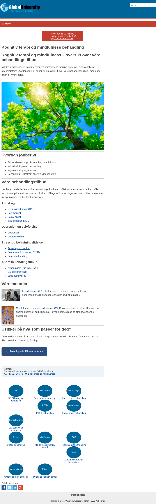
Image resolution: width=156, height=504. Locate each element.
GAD (74, 452)
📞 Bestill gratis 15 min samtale (24, 351)
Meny (8, 23)
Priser (45, 469)
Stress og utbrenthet (19, 248)
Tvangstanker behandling (74, 445)
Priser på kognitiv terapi (45, 477)
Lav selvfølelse (16, 236)
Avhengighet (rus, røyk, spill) (23, 268)
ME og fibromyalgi (17, 272)
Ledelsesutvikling (17, 275)
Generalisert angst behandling (74, 460)
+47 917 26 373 (15, 374)
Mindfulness (44, 437)
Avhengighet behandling (16, 477)
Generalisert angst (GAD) (21, 209)
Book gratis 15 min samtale (41, 374)
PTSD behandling (45, 413)
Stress (16, 437)
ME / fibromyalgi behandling (16, 399)
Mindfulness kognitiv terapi (45, 446)
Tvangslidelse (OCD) (19, 220)
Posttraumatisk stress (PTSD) (24, 252)
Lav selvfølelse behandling (16, 429)
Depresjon (13, 232)
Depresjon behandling (45, 398)
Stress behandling (16, 445)
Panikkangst (14, 213)
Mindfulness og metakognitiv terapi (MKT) (39, 308)
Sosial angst (14, 217)
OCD (74, 437)
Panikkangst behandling (74, 398)
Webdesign (78, 501)
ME (16, 390)
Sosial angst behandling (74, 413)
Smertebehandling (17, 256)
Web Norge (100, 501)
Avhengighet (16, 469)
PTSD (45, 405)
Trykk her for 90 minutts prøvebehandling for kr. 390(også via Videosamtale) (62, 36)
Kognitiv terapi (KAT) (33, 291)
